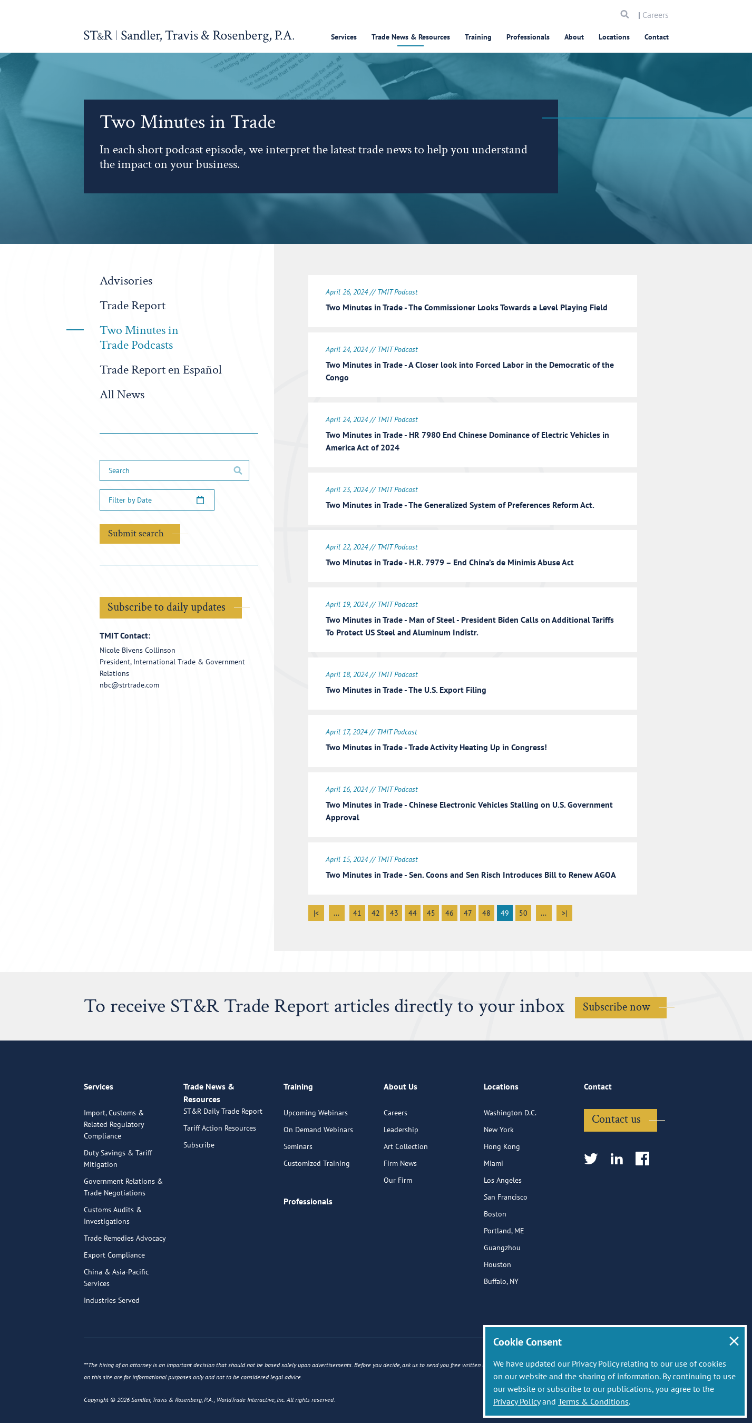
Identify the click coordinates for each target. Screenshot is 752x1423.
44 (412, 910)
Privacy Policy (516, 1401)
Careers (655, 14)
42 (376, 910)
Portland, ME (504, 1271)
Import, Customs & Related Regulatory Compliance (114, 1165)
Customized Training (317, 1204)
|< (316, 910)
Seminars (298, 1187)
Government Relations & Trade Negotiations (123, 1227)
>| (564, 910)
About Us (400, 1131)
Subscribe (198, 1197)
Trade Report (132, 305)
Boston (495, 1254)
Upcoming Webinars (316, 1153)
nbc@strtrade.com (129, 685)
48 (486, 910)
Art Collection (406, 1187)
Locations (614, 37)
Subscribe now (616, 1004)
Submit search (136, 533)
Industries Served (112, 1341)
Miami (493, 1204)
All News (122, 394)
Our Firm (398, 1220)
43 (394, 910)
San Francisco (506, 1237)
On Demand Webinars (318, 1170)
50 (523, 910)
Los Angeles (503, 1220)
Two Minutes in (139, 337)
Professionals (528, 37)
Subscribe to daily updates (167, 607)
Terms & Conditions (593, 1401)
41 (357, 910)
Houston (497, 1305)
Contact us (616, 1159)
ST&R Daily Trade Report (222, 1164)
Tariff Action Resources (219, 1180)
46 (449, 910)
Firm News (400, 1204)
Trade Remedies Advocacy (125, 1278)
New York (499, 1170)
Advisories (126, 280)
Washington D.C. (510, 1153)
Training (478, 37)
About (574, 37)
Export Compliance (114, 1295)
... (336, 910)
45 (431, 910)
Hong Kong (502, 1187)
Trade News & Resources (411, 37)
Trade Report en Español (161, 369)
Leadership (401, 1170)
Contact (656, 37)
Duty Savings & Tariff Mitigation (118, 1199)
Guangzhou (502, 1288)
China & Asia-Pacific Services (116, 1318)
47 (468, 910)
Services (344, 37)
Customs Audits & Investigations (113, 1256)
